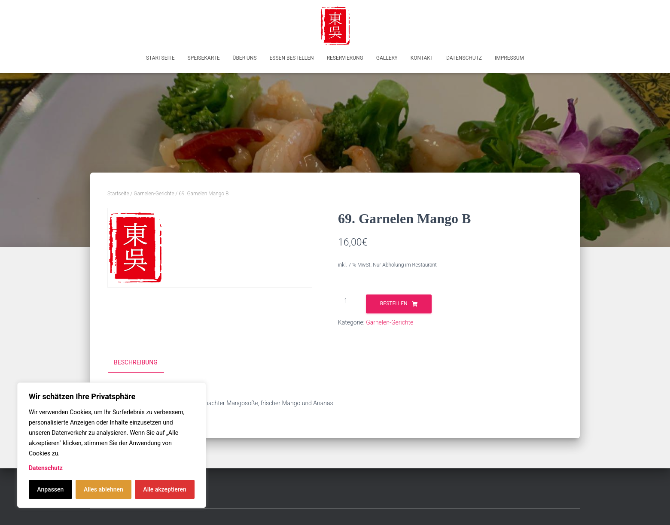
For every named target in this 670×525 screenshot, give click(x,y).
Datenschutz (46, 467)
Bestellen (394, 303)
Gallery (387, 58)
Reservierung (345, 58)
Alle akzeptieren (164, 489)
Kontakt (422, 58)
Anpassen (50, 489)
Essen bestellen (292, 58)
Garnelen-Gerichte (154, 194)
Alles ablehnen (103, 489)
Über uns (245, 58)
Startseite (160, 58)
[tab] (142, 363)
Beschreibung (136, 362)
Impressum (509, 58)
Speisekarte (204, 58)
